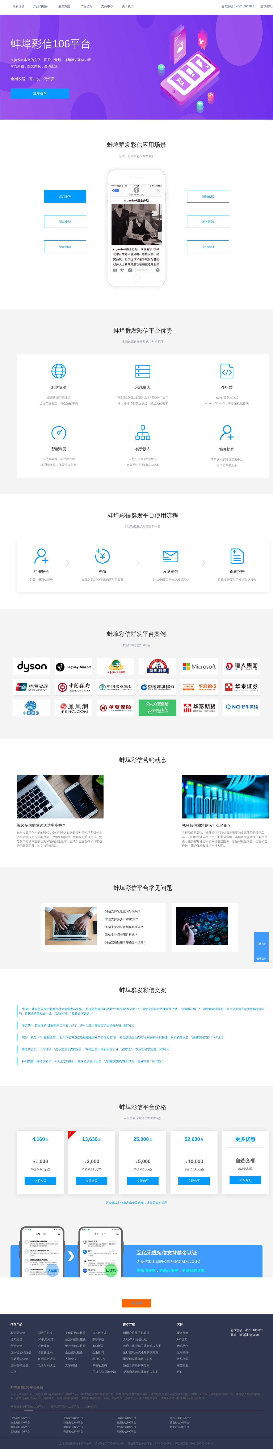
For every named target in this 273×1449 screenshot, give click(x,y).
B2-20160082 (163, 1443)
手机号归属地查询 (104, 1371)
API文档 (182, 1339)
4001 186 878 (245, 6)
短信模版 (183, 1365)
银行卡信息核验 (75, 1345)
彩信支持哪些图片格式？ (121, 934)
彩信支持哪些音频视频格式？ (124, 927)
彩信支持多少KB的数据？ (122, 919)
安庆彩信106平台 (126, 1422)
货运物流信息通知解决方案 (140, 1371)
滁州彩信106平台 (20, 1427)
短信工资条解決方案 (136, 1365)
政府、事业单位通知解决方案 (142, 1345)
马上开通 (136, 1303)
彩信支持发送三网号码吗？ (122, 911)
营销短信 (16, 1345)
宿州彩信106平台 (126, 1427)
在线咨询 (261, 943)
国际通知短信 (19, 1358)
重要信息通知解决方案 (137, 1358)
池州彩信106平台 (126, 1431)
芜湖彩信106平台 (73, 1417)
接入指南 (183, 1332)
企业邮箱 (98, 1352)
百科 (180, 1371)
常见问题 (183, 1358)
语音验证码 (45, 1352)
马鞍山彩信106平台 (181, 1417)
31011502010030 (199, 1443)
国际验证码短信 (20, 1352)
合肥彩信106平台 (20, 1417)
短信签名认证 (46, 1358)
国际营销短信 (19, 1365)
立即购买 (40, 1180)
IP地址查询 (99, 1365)
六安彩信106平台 (179, 1427)
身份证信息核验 (75, 1332)
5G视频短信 (46, 1339)
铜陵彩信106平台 (73, 1422)
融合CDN (98, 1358)
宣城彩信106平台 (20, 1431)
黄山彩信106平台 (179, 1422)
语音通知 (44, 1345)
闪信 (13, 1371)
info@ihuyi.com (249, 1334)
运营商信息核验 (75, 1339)
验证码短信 (17, 1332)
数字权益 (98, 1339)
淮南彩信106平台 (126, 1417)
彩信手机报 (45, 1332)
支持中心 (107, 6)
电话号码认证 (46, 1365)
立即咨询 (40, 93)
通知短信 (16, 1339)
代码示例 (183, 1345)
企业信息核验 (74, 1352)
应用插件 (183, 1352)
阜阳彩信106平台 (73, 1427)
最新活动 (18, 6)
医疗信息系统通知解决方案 (140, 1352)
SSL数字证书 (101, 1332)
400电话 (97, 1345)
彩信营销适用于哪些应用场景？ (125, 942)
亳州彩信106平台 (73, 1431)
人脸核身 (71, 1358)
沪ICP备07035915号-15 (109, 1443)
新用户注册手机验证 (136, 1332)
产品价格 (86, 6)
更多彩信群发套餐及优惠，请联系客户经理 (136, 1202)
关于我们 (128, 6)
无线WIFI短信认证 (135, 1339)
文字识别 (71, 1365)
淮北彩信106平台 (20, 1422)
